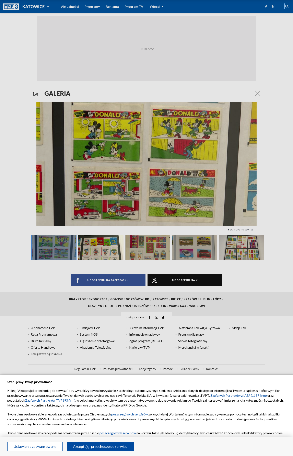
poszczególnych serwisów (129, 414)
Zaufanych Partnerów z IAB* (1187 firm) (238, 395)
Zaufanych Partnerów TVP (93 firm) (50, 400)
